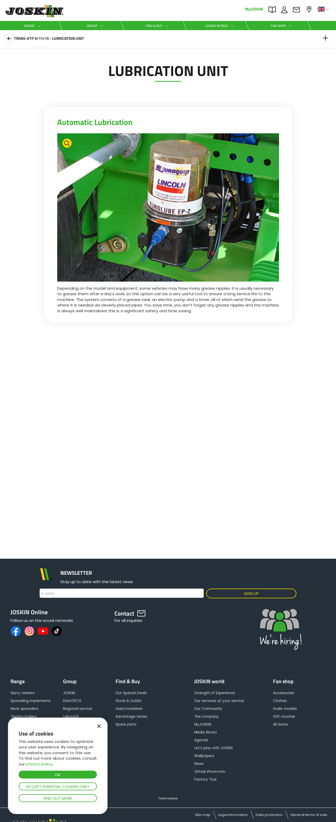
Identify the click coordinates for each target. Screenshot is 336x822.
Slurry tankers (22, 693)
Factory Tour (205, 779)
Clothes (280, 700)
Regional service (77, 708)
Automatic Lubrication (95, 122)
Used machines (129, 708)
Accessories (283, 693)
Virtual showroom (209, 771)
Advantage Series (131, 716)
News (199, 763)
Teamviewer (168, 798)
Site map (202, 814)
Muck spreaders (24, 708)
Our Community (208, 708)
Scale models (285, 708)
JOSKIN (69, 693)
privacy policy (39, 764)
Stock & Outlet (128, 700)
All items (280, 724)
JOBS (286, 10)
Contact (298, 10)
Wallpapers (204, 755)
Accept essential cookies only (58, 786)
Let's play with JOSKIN (213, 748)
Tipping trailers (23, 716)
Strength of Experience (214, 693)
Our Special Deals (131, 693)
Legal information (233, 814)
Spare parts (126, 724)
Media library (205, 732)
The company (206, 716)
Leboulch (71, 716)
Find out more (58, 798)
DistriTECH (72, 700)
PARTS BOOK (273, 10)
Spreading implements (30, 700)
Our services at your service (219, 700)
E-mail (48, 593)
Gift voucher (284, 716)
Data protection (269, 814)
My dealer (310, 9)
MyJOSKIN (254, 9)
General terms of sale (308, 814)
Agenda (201, 740)
